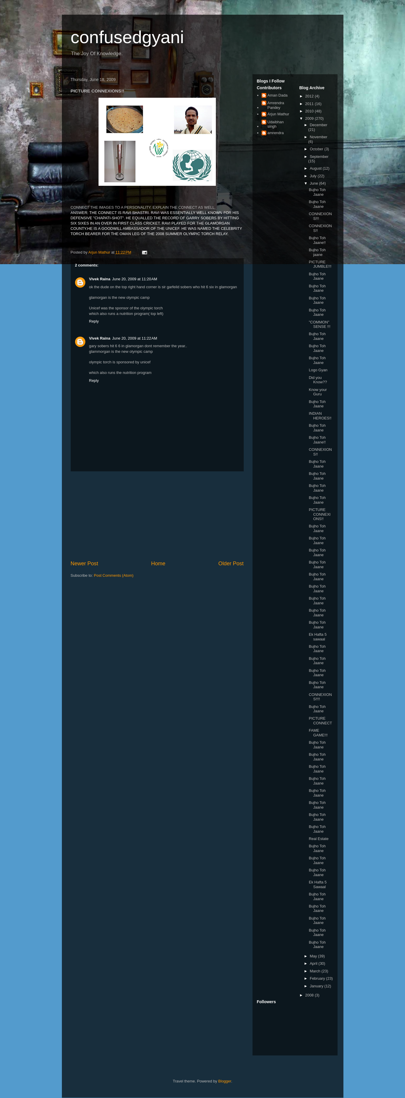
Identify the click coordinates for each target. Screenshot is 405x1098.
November (318, 137)
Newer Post (84, 563)
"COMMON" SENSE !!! (320, 324)
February (318, 978)
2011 (310, 104)
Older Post (231, 563)
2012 (310, 96)
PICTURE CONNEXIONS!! (320, 514)
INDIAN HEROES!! (320, 415)
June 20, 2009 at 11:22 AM (134, 338)
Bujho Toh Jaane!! (317, 240)
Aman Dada (277, 95)
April (314, 963)
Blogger (224, 1081)
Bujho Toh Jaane (317, 192)
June (314, 183)
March (315, 971)
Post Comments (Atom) (113, 575)
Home (158, 563)
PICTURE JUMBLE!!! (320, 264)
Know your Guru (318, 392)
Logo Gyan (318, 370)
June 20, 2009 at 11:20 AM (134, 279)
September (319, 156)
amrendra (275, 133)
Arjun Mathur (278, 114)
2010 (310, 111)
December (318, 125)
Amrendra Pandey (275, 105)
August (316, 168)
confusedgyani (127, 37)
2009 (310, 118)
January (317, 986)
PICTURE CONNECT (320, 720)
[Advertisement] (157, 515)
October (317, 149)
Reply (94, 321)
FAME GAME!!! (318, 732)
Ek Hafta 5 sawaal (318, 636)
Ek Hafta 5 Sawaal (318, 884)
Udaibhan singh (275, 124)
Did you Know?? (318, 379)
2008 (310, 995)
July (314, 176)
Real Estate (318, 838)
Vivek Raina (100, 279)
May (314, 956)
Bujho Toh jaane (317, 252)
